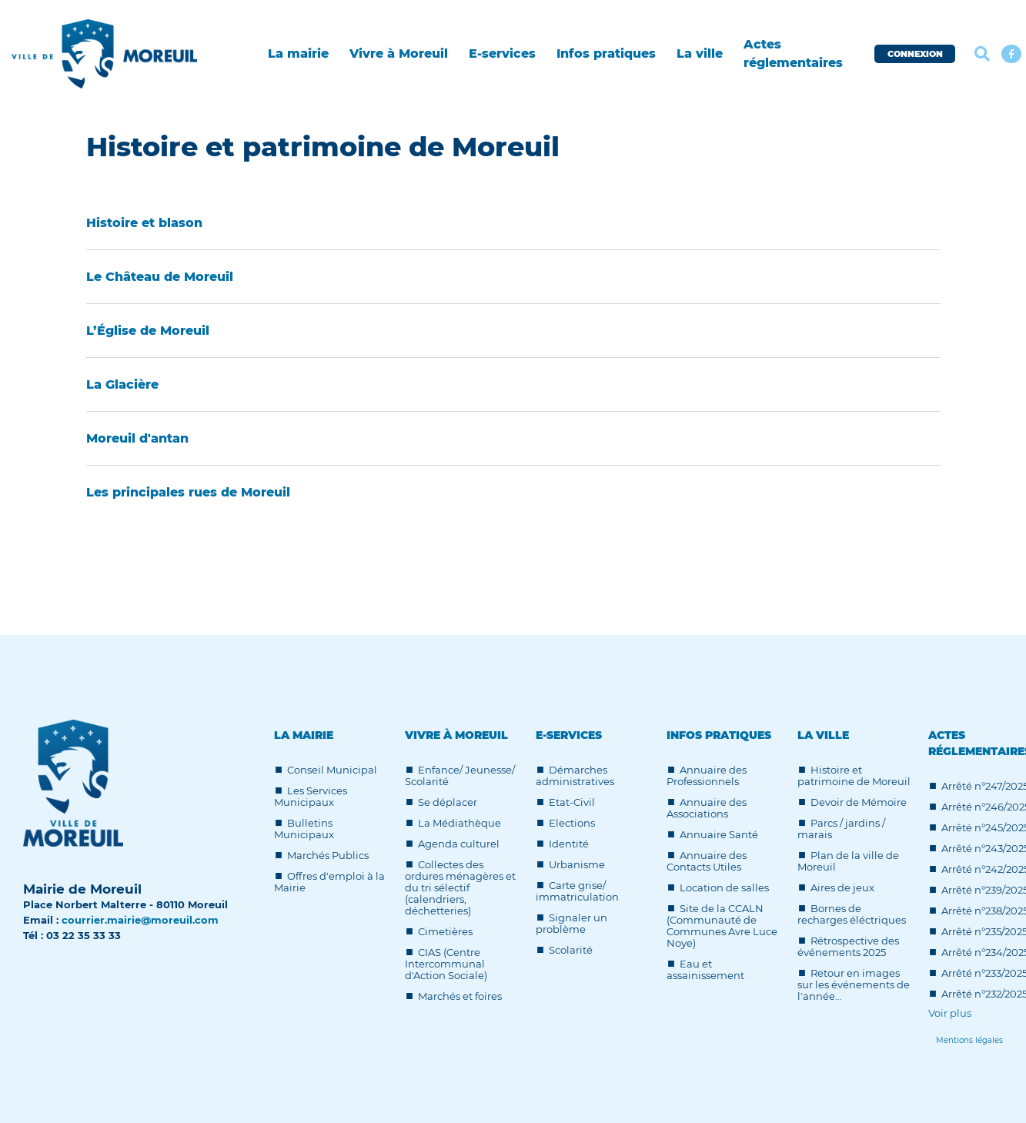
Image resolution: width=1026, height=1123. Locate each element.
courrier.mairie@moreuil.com (140, 920)
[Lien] (969, 1040)
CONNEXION (915, 53)
